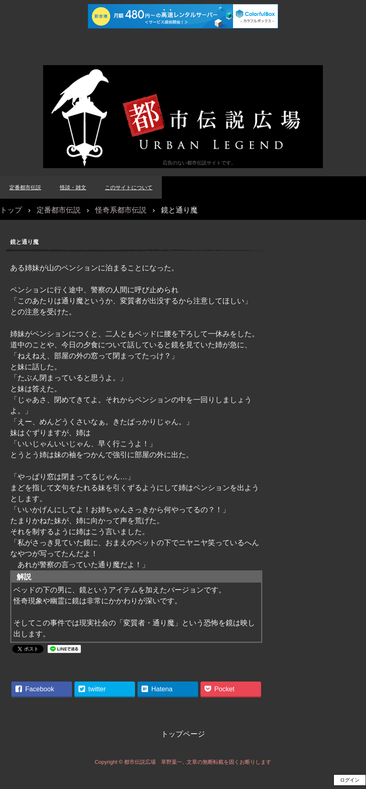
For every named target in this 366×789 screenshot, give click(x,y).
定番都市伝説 (25, 187)
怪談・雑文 (73, 187)
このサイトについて (128, 187)
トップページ (183, 734)
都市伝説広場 (183, 116)
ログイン (349, 780)
